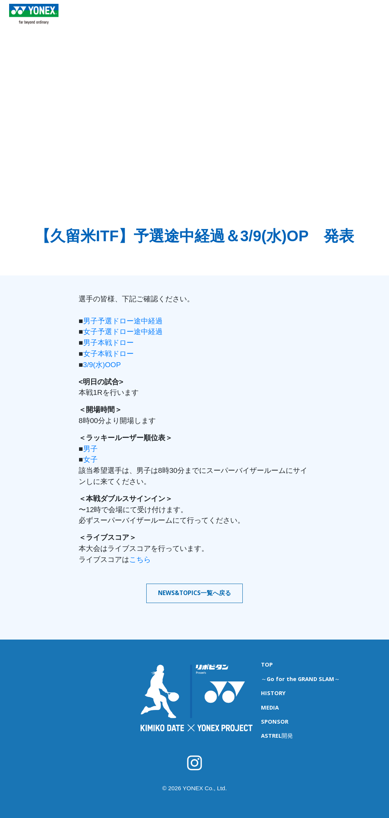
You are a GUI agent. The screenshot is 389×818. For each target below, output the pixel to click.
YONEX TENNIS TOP (34, 30)
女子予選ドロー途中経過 (123, 332)
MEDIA (298, 19)
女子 (90, 459)
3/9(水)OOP (102, 365)
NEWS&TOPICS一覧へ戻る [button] (194, 593)
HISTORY (267, 19)
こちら (140, 559)
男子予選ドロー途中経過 (123, 321)
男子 (90, 449)
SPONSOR (330, 19)
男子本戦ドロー (108, 343)
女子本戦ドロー (108, 354)
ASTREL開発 (369, 19)
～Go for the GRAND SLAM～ (299, 676)
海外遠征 (234, 19)
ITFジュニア (198, 19)
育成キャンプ (157, 19)
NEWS (124, 19)
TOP (99, 19)
